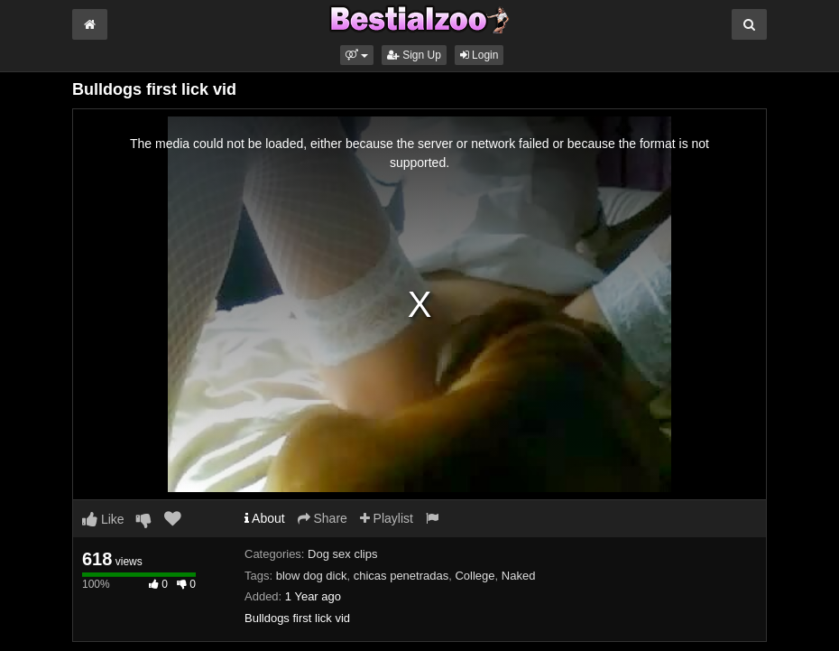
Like (103, 519)
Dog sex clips (342, 554)
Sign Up (414, 55)
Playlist (386, 518)
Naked (519, 575)
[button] (356, 55)
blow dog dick (311, 575)
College (474, 575)
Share (322, 518)
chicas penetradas (401, 575)
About (264, 518)
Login (479, 55)
